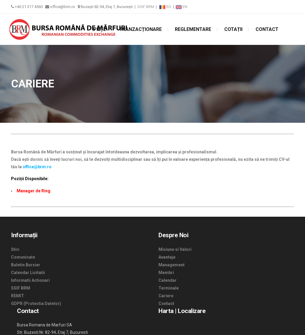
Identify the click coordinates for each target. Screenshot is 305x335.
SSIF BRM (145, 6)
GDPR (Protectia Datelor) (36, 303)
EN (181, 6)
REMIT (17, 295)
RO (165, 6)
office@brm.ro (37, 166)
